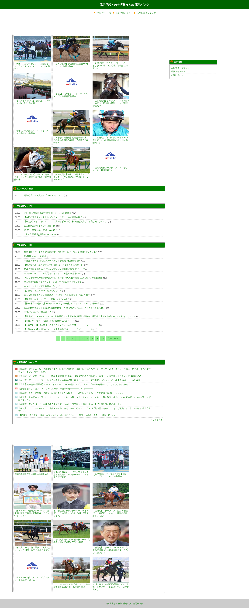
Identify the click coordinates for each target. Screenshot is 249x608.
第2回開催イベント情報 (35, 256)
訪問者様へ (177, 61)
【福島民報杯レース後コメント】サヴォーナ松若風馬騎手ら (111, 167)
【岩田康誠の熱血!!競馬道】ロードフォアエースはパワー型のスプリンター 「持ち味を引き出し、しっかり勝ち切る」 (73, 384)
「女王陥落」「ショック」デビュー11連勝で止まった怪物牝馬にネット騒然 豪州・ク (111, 139)
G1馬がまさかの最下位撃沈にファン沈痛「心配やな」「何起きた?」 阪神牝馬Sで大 (111, 586)
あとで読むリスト (124, 13)
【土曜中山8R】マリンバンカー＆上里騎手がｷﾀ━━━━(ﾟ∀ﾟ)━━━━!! (58, 329)
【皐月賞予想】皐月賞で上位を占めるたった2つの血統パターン (53, 265)
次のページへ (113, 338)
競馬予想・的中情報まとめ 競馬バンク (124, 4)
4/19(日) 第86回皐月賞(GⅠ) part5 (39, 230)
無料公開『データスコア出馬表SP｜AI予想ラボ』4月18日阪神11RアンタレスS (60, 252)
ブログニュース (104, 13)
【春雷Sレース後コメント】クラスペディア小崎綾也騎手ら (32, 130)
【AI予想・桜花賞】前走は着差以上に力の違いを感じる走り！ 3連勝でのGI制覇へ (71, 139)
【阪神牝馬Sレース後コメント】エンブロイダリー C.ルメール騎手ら (111, 473)
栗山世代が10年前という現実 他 (39, 226)
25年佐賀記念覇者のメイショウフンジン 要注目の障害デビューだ (54, 269)
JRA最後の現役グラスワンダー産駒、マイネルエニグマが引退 (53, 282)
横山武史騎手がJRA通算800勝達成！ (32, 472)
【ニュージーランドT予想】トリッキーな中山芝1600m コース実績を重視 (71, 584)
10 (102, 338)
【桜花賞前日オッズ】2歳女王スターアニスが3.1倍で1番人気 (32, 100)
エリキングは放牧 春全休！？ (38, 312)
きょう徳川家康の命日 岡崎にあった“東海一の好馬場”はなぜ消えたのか (57, 295)
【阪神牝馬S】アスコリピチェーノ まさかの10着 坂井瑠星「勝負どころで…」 (111, 64)
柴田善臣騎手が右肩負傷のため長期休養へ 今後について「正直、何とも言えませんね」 (64, 308)
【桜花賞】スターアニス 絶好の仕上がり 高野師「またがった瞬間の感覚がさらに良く (111, 512)
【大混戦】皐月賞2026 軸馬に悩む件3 (42, 290)
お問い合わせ (177, 75)
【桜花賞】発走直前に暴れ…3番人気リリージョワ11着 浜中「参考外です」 (32, 547)
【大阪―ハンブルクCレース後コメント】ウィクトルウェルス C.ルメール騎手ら (32, 65)
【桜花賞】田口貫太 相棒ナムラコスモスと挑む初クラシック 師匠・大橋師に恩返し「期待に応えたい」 (68, 415)
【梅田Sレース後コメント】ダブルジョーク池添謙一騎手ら (32, 577)
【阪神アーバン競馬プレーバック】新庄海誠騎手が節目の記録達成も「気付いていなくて (32, 512)
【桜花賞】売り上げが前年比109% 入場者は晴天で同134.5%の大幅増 (71, 539)
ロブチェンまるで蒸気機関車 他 (39, 286)
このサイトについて (180, 68)
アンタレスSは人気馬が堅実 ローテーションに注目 (47, 213)
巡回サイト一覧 (178, 71)
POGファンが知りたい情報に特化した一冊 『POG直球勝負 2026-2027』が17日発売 (63, 278)
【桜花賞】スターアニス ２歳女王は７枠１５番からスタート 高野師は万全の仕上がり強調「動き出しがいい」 (71, 393)
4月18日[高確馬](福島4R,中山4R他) (40, 234)
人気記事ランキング (146, 13)
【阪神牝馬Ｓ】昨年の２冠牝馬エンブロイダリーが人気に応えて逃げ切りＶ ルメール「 (72, 176)
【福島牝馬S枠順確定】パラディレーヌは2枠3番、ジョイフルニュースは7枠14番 (61, 303)
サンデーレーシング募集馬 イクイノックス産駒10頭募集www (52, 273)
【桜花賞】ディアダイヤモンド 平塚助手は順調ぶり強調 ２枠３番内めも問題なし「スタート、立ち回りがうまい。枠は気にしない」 (81, 376)
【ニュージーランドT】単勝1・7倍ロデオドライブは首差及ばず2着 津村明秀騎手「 (32, 176)
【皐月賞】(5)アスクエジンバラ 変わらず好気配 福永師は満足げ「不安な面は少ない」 (65, 221)
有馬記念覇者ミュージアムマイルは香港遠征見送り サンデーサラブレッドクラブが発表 (71, 473)
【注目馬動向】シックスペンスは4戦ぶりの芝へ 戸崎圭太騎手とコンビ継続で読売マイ (111, 102)
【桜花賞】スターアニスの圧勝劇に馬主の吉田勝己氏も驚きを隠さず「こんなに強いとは (111, 549)
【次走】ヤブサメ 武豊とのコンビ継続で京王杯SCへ (49, 320)
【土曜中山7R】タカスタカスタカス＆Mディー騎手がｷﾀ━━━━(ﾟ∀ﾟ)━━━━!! (62, 325)
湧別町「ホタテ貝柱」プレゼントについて (43, 195)
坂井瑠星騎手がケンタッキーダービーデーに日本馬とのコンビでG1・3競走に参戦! (71, 512)
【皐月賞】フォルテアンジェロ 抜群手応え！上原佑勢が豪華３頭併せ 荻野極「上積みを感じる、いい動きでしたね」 (80, 316)
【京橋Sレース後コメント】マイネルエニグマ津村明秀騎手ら (71, 94)
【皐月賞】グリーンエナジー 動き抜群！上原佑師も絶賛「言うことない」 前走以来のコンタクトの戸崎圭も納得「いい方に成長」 (80, 380)
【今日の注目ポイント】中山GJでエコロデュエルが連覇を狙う (53, 217)
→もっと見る (156, 419)
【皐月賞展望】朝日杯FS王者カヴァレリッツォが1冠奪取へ (71, 64)
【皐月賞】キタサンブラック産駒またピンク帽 (45, 299)
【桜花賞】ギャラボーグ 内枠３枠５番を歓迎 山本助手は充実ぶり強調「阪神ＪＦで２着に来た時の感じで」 (70, 404)
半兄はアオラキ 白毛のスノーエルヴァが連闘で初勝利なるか (52, 260)
